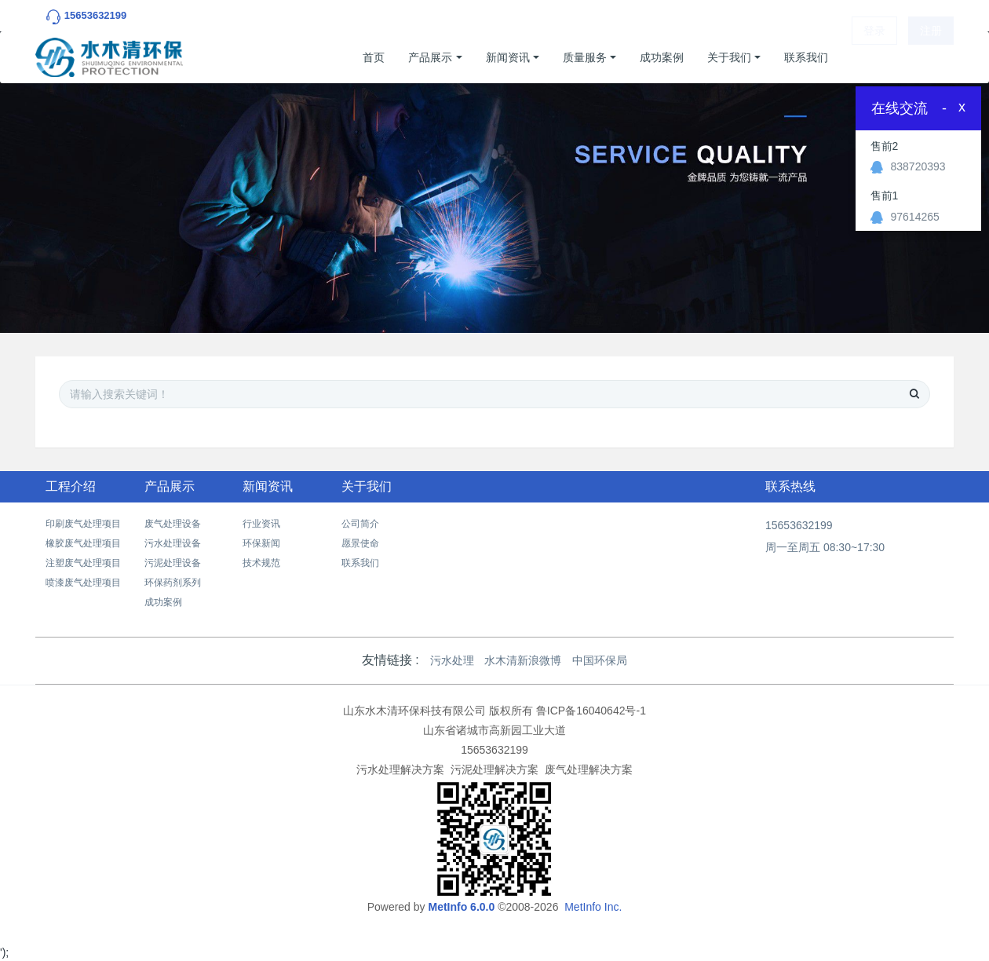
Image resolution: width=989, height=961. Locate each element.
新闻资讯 (508, 57)
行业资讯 (261, 523)
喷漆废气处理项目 (83, 582)
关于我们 (729, 57)
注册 (931, 57)
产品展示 (430, 57)
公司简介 (360, 523)
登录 (874, 57)
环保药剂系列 (172, 582)
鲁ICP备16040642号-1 (591, 710)
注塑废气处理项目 (83, 562)
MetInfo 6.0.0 (461, 907)
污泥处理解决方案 (494, 769)
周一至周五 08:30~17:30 (825, 547)
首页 (374, 57)
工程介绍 (71, 486)
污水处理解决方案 (400, 769)
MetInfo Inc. (593, 907)
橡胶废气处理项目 (83, 543)
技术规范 (261, 562)
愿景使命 (360, 543)
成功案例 (662, 57)
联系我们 (806, 57)
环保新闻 (261, 543)
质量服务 (585, 57)
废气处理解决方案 (589, 769)
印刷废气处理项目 (83, 523)
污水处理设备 (172, 543)
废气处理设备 (172, 523)
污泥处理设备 (172, 562)
